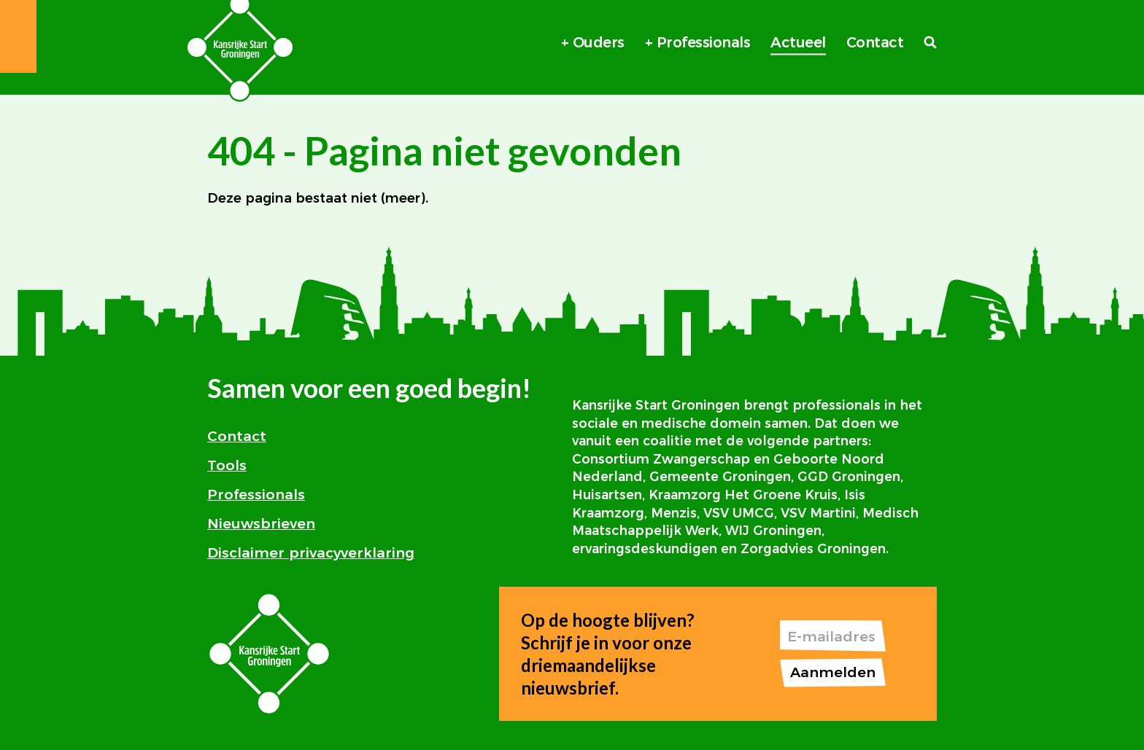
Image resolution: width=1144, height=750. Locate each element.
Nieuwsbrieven (261, 523)
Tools (227, 465)
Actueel (798, 42)
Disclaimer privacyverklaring (310, 552)
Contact (875, 42)
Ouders (599, 42)
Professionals (704, 42)
